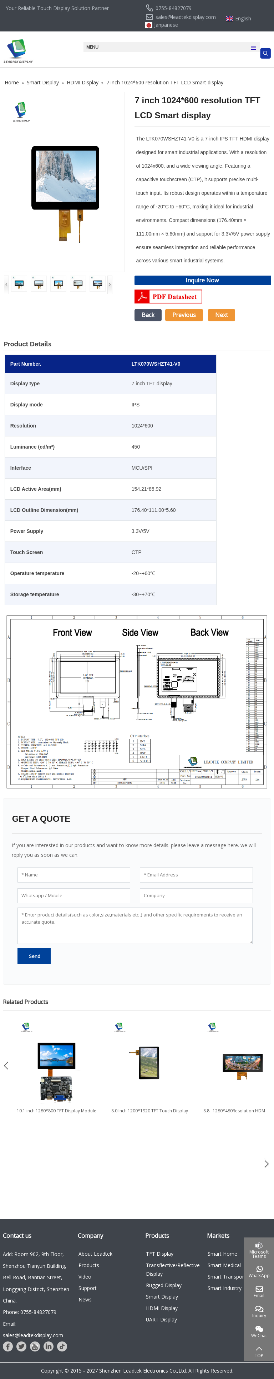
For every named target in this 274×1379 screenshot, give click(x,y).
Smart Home (222, 1253)
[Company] (196, 895)
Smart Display (162, 1296)
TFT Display (159, 1253)
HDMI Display (162, 1308)
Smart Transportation (233, 1276)
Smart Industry (225, 1288)
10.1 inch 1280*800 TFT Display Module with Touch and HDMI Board (56, 1113)
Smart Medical (224, 1265)
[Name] (74, 875)
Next (221, 315)
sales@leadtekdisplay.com (186, 17)
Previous (184, 315)
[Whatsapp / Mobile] (74, 895)
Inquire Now (202, 280)
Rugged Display (164, 1285)
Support (87, 1288)
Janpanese (166, 25)
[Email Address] (196, 875)
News (85, 1299)
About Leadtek (95, 1253)
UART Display (161, 1319)
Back (148, 315)
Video (84, 1276)
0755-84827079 (174, 8)
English (243, 18)
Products (88, 1265)
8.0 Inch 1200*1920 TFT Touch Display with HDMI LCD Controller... (149, 1113)
